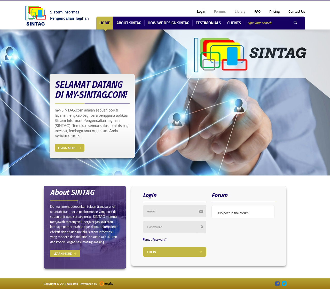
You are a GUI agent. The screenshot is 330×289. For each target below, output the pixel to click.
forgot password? (155, 239)
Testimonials (208, 23)
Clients (234, 23)
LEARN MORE (69, 148)
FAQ (257, 11)
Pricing (274, 11)
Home (104, 23)
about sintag (128, 23)
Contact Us (296, 11)
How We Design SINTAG (168, 23)
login (201, 11)
